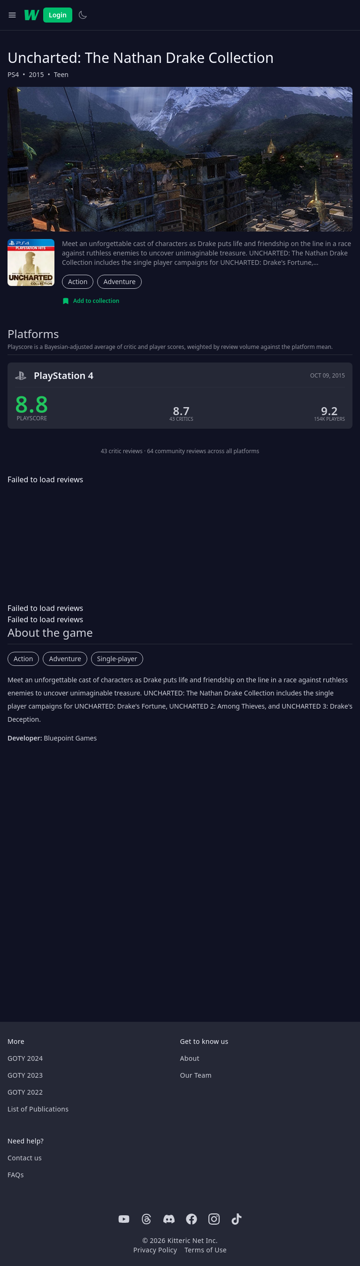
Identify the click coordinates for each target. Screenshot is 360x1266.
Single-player (117, 658)
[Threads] (146, 1219)
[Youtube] (124, 1219)
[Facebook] (191, 1219)
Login (58, 14)
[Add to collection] (90, 301)
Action (77, 281)
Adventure (119, 281)
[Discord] (169, 1219)
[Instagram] (214, 1219)
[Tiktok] (236, 1219)
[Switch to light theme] (82, 15)
